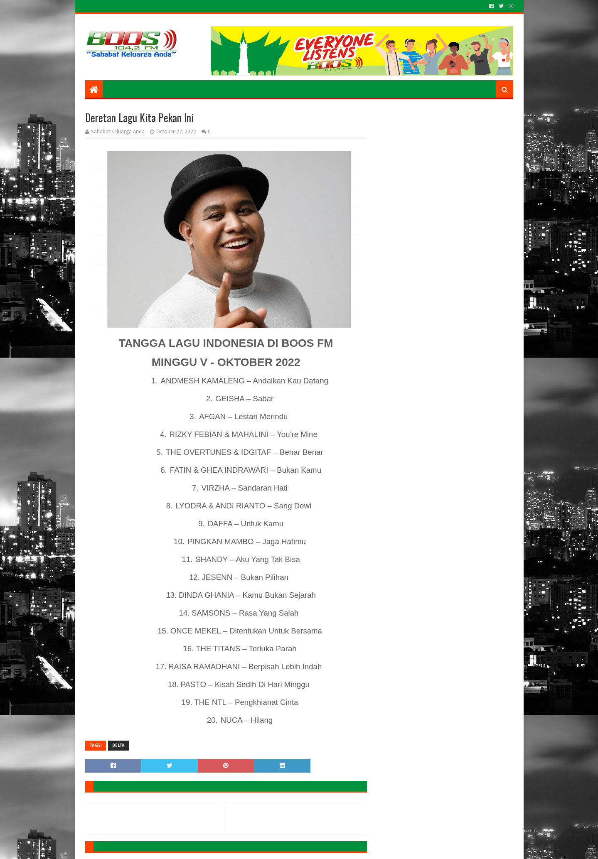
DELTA (118, 745)
